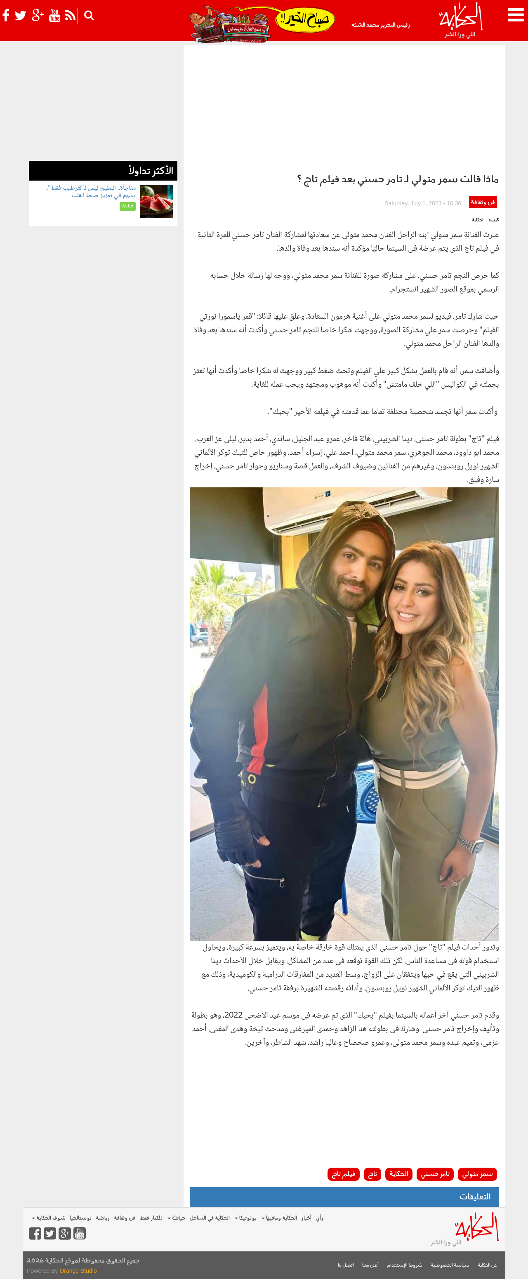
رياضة (103, 1218)
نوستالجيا (81, 1218)
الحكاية (398, 1174)
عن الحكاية (487, 1265)
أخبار (306, 1218)
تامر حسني (435, 1174)
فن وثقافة (483, 202)
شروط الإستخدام (404, 1265)
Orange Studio (78, 1270)
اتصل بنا (346, 1265)
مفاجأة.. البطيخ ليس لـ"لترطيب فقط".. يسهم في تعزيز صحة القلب (90, 192)
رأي (319, 1218)
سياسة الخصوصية (450, 1265)
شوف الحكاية (49, 1218)
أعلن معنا (370, 1265)
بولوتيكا (246, 1218)
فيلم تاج (344, 1174)
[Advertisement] (344, 107)
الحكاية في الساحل (209, 1218)
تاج (372, 1174)
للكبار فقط (151, 1218)
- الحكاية (480, 220)
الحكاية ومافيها (279, 1218)
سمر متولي (477, 1174)
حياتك (176, 1218)
